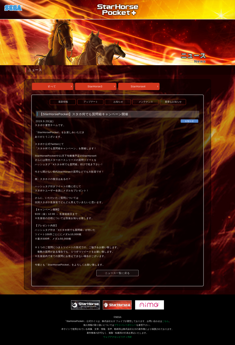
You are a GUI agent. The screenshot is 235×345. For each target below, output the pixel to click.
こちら (165, 321)
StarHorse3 (95, 86)
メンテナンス (146, 102)
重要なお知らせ (173, 102)
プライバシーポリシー (125, 325)
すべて (52, 86)
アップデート (91, 102)
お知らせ (118, 102)
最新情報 (63, 102)
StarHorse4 (138, 86)
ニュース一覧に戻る (117, 273)
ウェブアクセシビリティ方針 (117, 337)
